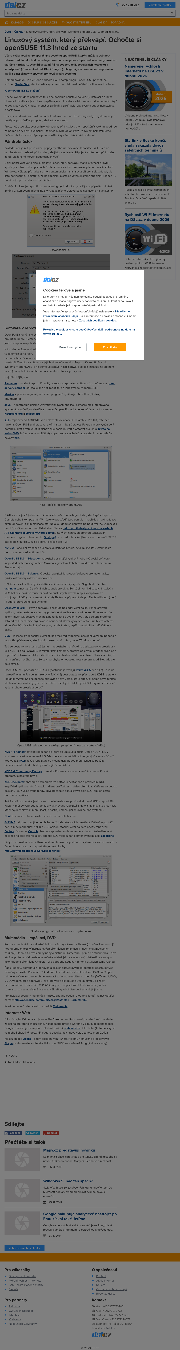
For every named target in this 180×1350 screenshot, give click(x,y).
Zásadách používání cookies (97, 320)
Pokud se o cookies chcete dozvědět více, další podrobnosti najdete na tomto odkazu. (89, 331)
